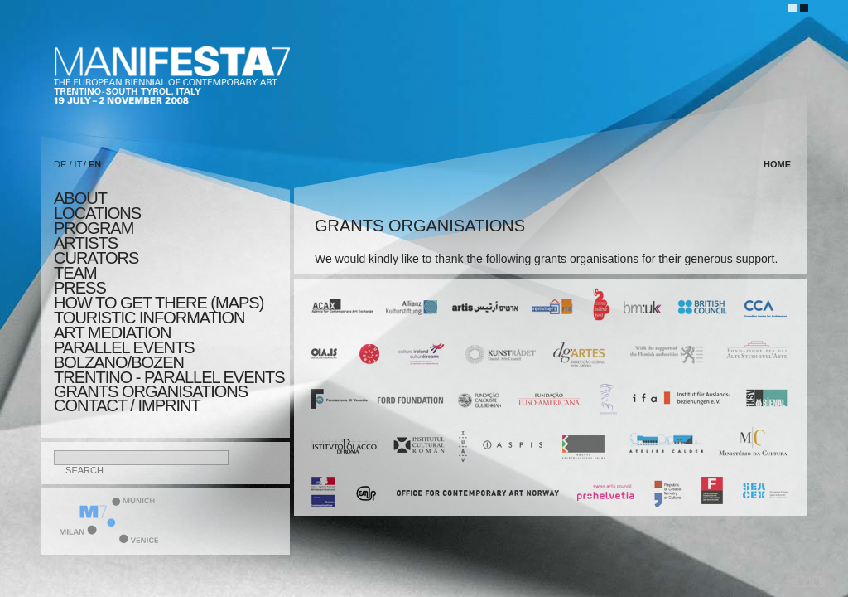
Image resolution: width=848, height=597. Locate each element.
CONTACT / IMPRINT (127, 405)
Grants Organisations (151, 391)
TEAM (75, 272)
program (93, 228)
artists (86, 242)
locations (97, 213)
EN (95, 164)
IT (79, 164)
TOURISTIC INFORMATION (149, 317)
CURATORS (96, 257)
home (777, 164)
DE (60, 164)
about (80, 198)
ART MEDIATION (112, 332)
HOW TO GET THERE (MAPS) (158, 302)
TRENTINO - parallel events (169, 377)
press (80, 287)
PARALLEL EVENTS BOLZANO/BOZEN (124, 355)
